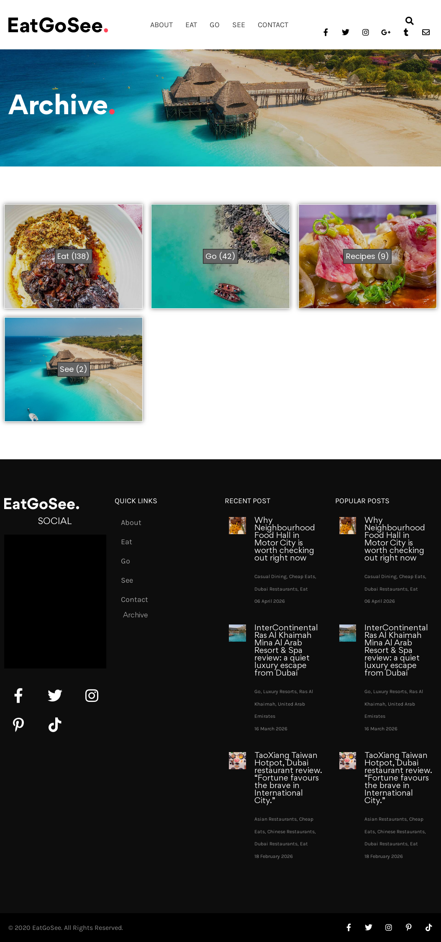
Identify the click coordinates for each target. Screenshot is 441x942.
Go (215, 24)
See (238, 24)
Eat (191, 24)
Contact (273, 24)
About (161, 24)
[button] (409, 20)
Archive (135, 615)
